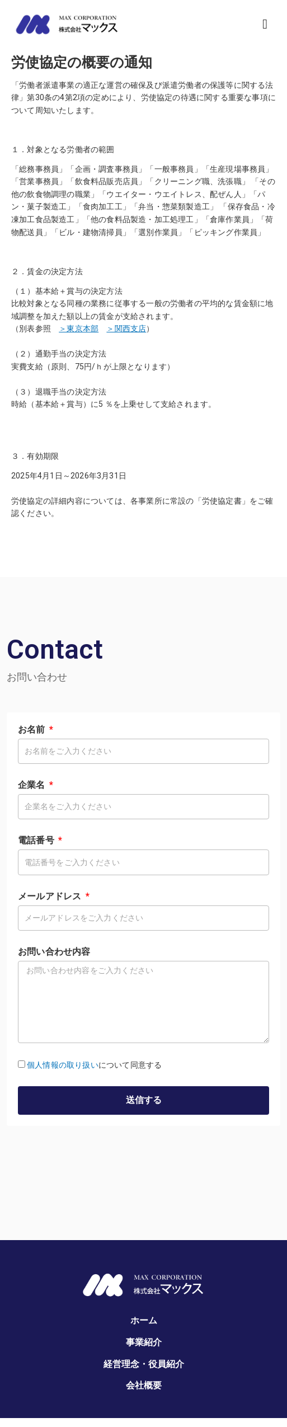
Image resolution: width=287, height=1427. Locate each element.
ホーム (143, 1320)
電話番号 (37, 840)
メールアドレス (51, 896)
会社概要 (144, 1385)
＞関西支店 (126, 328)
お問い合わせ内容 (54, 951)
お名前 (33, 729)
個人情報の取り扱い (62, 1064)
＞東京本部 (78, 328)
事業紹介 (144, 1342)
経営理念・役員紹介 (143, 1364)
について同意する (94, 1064)
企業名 (33, 785)
